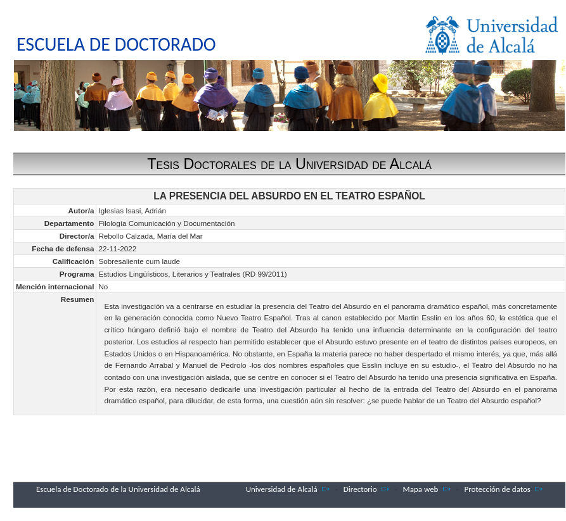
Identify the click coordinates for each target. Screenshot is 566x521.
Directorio (360, 489)
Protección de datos (497, 489)
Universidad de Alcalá (282, 489)
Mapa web (421, 489)
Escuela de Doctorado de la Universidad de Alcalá (118, 489)
